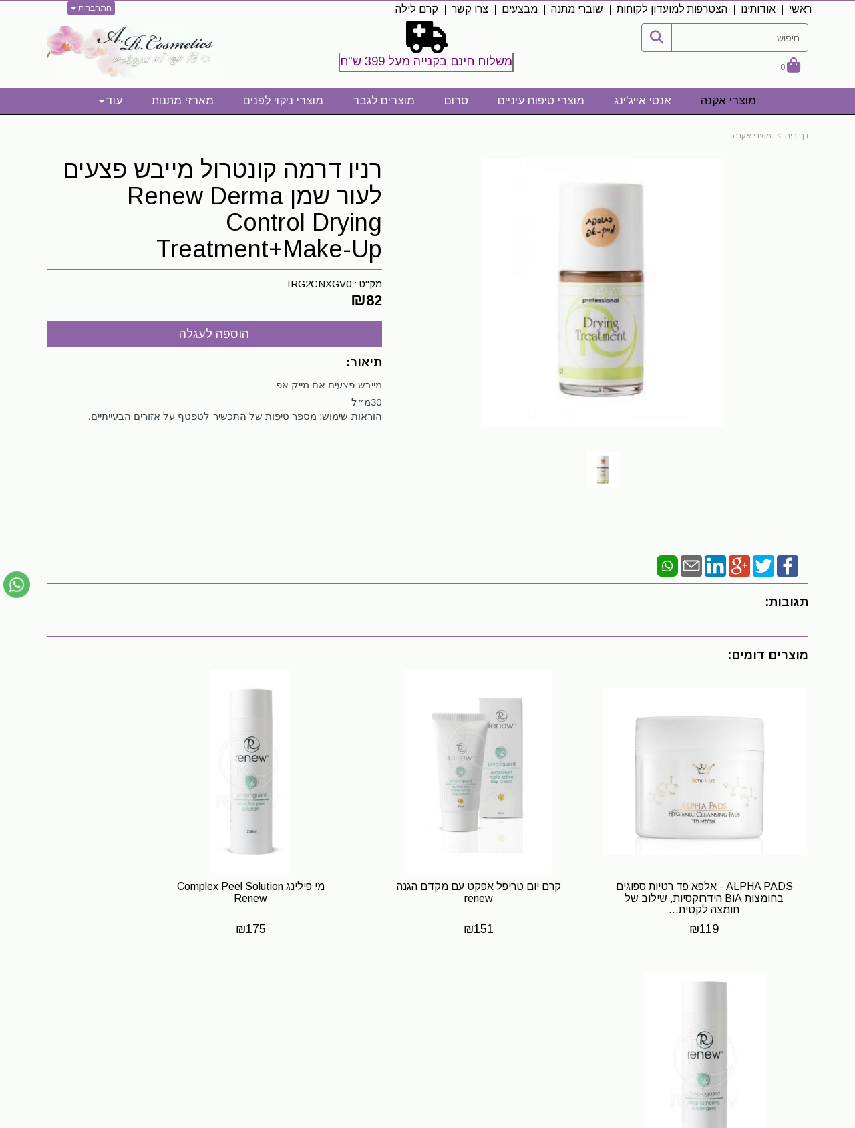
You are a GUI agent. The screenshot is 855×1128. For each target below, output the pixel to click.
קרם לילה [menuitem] (416, 9)
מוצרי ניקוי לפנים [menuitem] (283, 100)
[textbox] (427, 49)
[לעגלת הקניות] (790, 66)
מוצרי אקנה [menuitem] (728, 100)
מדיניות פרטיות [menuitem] (776, 1060)
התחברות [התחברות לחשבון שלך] (91, 8)
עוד (110, 100)
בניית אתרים (369, 1119)
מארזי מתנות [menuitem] (183, 100)
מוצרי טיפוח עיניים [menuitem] (541, 100)
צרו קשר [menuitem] (470, 9)
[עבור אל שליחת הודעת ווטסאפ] (16, 584)
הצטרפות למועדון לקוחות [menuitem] (672, 9)
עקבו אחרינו (507, 973)
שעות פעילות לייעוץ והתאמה (189, 972)
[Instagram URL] (515, 998)
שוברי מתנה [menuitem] (577, 9)
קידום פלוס (407, 1119)
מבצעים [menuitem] (520, 9)
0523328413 (229, 1009)
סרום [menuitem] (456, 100)
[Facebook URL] (537, 998)
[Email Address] (494, 998)
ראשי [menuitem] (800, 9)
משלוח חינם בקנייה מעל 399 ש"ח (426, 61)
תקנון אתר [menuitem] (786, 1016)
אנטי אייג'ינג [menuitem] (642, 100)
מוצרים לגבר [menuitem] (384, 100)
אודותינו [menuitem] (758, 9)
